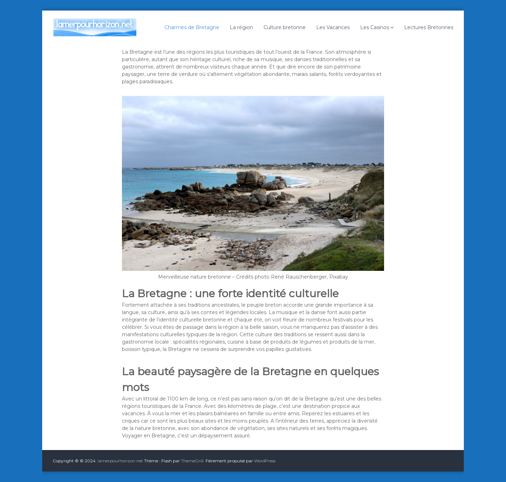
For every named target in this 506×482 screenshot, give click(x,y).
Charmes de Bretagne (191, 27)
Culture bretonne (285, 27)
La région (241, 27)
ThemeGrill (192, 460)
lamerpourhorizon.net (120, 460)
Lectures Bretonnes (428, 27)
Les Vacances (333, 27)
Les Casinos (374, 27)
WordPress (264, 460)
